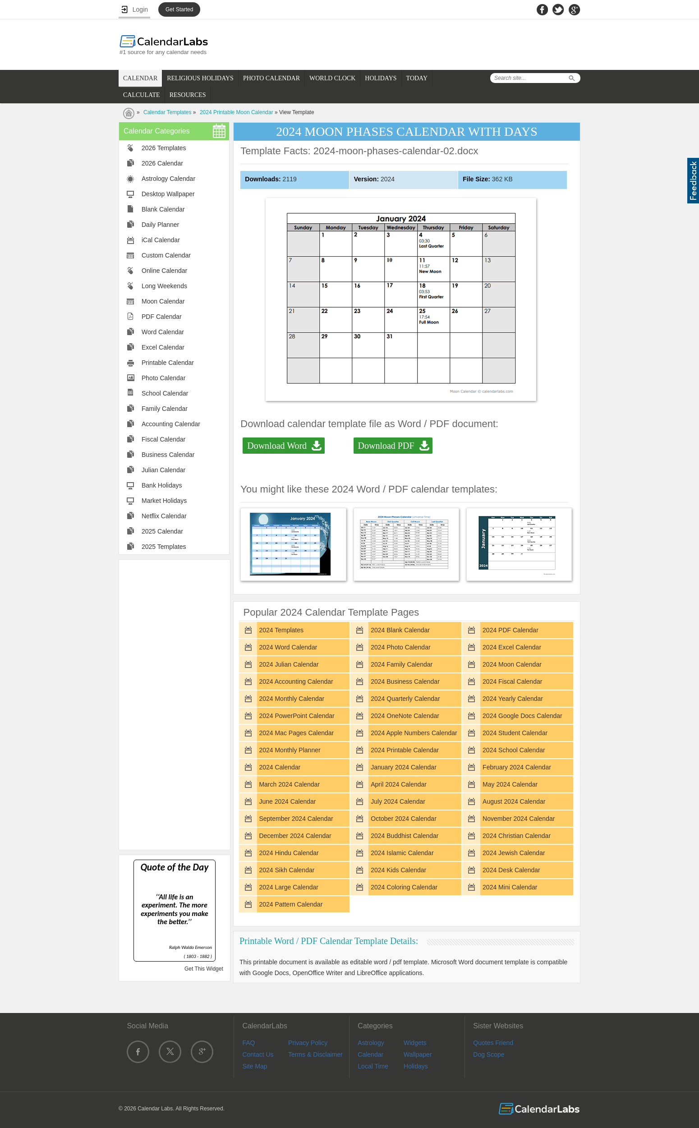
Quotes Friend (493, 1042)
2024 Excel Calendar (512, 647)
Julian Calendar (163, 470)
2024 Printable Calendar (405, 750)
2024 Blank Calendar (400, 630)
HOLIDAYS (380, 78)
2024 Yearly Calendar (513, 698)
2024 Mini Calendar (510, 887)
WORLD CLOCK (332, 78)
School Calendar (165, 393)
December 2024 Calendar (295, 835)
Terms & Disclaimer (315, 1054)
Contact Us (257, 1054)
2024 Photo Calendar (400, 647)
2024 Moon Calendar (512, 664)
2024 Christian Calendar (517, 835)
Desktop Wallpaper (168, 194)
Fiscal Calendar (163, 439)
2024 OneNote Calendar (405, 715)
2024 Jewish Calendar (514, 852)
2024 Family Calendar (401, 664)
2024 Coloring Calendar (404, 887)
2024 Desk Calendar (511, 870)
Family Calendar (165, 408)
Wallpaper (418, 1054)
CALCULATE (141, 95)
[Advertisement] (174, 704)
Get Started (179, 9)
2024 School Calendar (514, 750)
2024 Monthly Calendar (291, 698)
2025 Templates (164, 546)
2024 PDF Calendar (510, 630)
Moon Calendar (163, 301)
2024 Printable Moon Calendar (236, 112)
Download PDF (386, 446)
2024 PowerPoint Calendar (296, 715)
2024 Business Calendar (405, 681)
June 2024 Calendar (287, 801)
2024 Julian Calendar (288, 664)
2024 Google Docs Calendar (522, 715)
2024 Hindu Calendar (288, 852)
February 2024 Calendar (517, 767)
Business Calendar (168, 454)
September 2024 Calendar (296, 818)
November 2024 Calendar (519, 818)
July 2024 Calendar (398, 801)
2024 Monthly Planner (289, 750)
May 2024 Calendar (510, 784)
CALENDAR (140, 78)
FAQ (248, 1042)
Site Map (254, 1066)
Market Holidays (164, 500)
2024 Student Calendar (515, 733)
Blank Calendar (163, 209)
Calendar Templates (167, 112)
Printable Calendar (168, 362)
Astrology (371, 1042)
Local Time (373, 1066)
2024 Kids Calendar (398, 870)
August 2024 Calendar (514, 801)
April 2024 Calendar (399, 784)
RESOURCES (188, 95)
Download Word (277, 446)
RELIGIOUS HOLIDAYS (200, 78)
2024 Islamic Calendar (402, 852)
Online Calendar (164, 270)
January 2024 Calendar (404, 767)
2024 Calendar (279, 767)
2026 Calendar (162, 163)
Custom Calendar (166, 255)
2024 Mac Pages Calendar (296, 733)
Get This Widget (203, 969)
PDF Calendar (162, 316)
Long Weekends (164, 286)
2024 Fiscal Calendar (512, 681)
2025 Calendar (162, 531)
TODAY (417, 78)
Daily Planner (160, 224)
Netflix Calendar (164, 516)
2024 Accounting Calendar (296, 681)
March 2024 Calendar (289, 784)
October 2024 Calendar (404, 818)
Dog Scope (488, 1054)
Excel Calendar (163, 347)
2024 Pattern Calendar (290, 904)
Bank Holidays (162, 485)
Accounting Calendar (171, 424)
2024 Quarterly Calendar (405, 698)
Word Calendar (163, 332)
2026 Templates (164, 148)
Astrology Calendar (168, 178)
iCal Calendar (161, 240)
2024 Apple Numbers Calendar (414, 733)
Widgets (415, 1042)
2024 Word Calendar (288, 647)
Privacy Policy (307, 1042)
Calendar (370, 1054)
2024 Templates (281, 630)
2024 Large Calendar (288, 887)
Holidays (416, 1066)
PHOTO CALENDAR (271, 78)
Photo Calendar (163, 378)
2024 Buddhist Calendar (404, 835)
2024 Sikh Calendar (286, 870)
